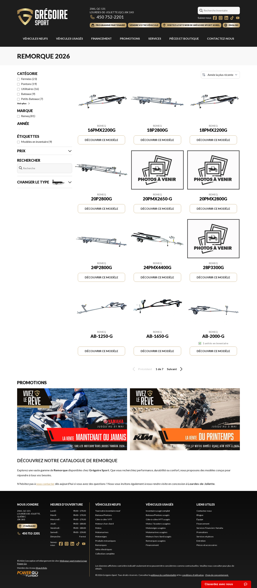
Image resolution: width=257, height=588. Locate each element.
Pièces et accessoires (206, 545)
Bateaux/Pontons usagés (158, 515)
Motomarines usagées (156, 532)
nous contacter (45, 483)
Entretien (201, 540)
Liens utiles (205, 504)
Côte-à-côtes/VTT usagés (158, 519)
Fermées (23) (29, 78)
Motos (98, 528)
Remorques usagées (156, 540)
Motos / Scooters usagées (158, 523)
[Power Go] (53, 574)
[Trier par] (220, 75)
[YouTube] (238, 18)
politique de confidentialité (163, 575)
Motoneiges (101, 536)
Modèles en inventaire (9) (36, 141)
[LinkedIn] (226, 18)
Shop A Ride (41, 568)
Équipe (199, 519)
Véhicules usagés (69, 38)
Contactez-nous (220, 38)
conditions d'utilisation (193, 575)
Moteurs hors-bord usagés (158, 536)
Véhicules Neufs (35, 38)
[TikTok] (232, 18)
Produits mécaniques (105, 540)
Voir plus (23, 103)
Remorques (101, 545)
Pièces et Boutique (184, 38)
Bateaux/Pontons (103, 515)
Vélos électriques (103, 549)
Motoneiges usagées (156, 528)
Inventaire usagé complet (158, 510)
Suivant (175, 369)
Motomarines (102, 532)
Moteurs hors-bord (104, 523)
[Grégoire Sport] (42, 17)
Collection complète (105, 553)
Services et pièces (205, 536)
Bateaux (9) (28, 93)
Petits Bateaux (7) (32, 98)
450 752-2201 (107, 16)
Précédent (141, 369)
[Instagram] (220, 18)
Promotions (130, 38)
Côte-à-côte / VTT (103, 519)
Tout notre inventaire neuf (107, 510)
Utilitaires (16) (30, 88)
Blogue (199, 515)
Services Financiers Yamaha (209, 528)
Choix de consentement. (217, 575)
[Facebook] (215, 18)
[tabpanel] (68, 523)
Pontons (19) (29, 83)
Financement (101, 38)
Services (154, 38)
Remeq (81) (28, 116)
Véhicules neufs (108, 504)
